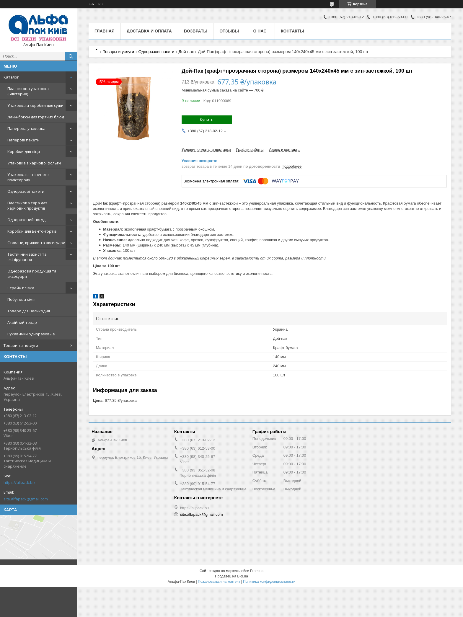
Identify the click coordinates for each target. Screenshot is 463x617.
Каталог (11, 77)
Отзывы (229, 31)
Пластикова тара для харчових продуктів (27, 205)
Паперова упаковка (26, 128)
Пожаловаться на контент (219, 582)
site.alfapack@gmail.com (26, 499)
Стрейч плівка (20, 287)
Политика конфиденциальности (269, 582)
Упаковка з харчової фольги (34, 163)
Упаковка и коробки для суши (35, 105)
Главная (104, 31)
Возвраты (195, 31)
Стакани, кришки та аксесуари (36, 242)
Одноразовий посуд (26, 219)
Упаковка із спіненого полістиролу (28, 177)
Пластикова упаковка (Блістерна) (28, 91)
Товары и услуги (118, 51)
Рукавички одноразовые (31, 334)
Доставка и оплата (149, 31)
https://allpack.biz (19, 482)
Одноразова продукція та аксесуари (31, 273)
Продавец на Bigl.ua (231, 576)
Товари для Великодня (28, 311)
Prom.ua (256, 571)
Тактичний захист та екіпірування (27, 257)
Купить (206, 119)
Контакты (292, 31)
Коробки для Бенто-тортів (32, 231)
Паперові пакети (23, 140)
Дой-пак (185, 51)
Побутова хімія (21, 299)
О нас (260, 31)
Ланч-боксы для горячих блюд (35, 117)
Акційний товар (22, 322)
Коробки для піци (23, 151)
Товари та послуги (21, 345)
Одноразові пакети (25, 191)
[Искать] (71, 56)
